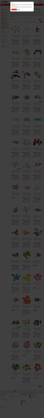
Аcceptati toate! (14, 9)
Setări (18, 9)
